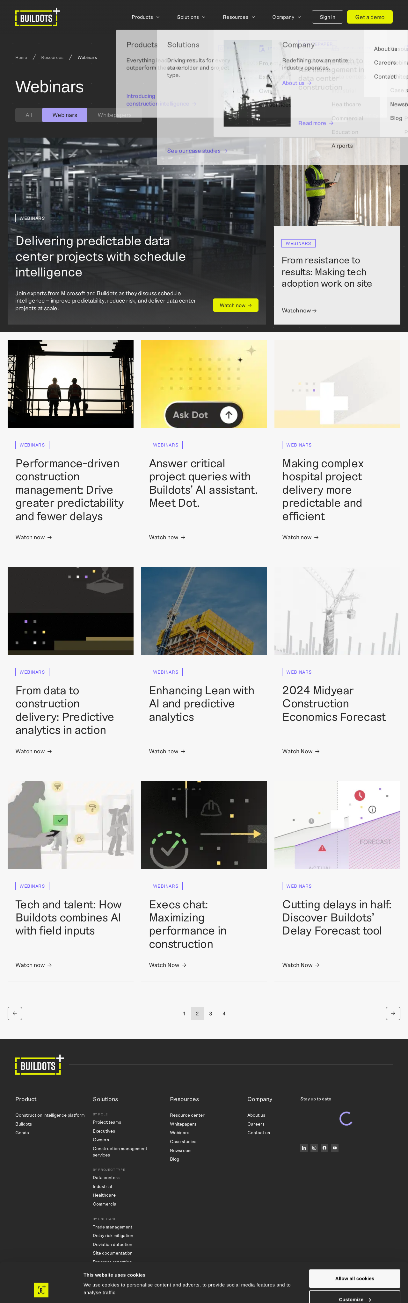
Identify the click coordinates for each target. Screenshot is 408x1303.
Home (21, 57)
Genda (22, 1132)
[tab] (28, 115)
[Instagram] (314, 1148)
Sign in (327, 17)
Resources (235, 17)
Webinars (179, 1132)
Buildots (23, 1124)
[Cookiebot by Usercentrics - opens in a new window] (41, 1290)
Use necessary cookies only (355, 1286)
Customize (355, 1265)
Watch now (232, 305)
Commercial (105, 1203)
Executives (104, 1131)
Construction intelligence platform (50, 1115)
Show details (98, 1275)
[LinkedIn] (304, 1148)
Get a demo (370, 16)
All (29, 114)
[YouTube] (335, 1148)
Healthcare (104, 1195)
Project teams (107, 1122)
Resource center (187, 1115)
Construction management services (120, 1151)
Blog (174, 1159)
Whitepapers (115, 114)
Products (142, 17)
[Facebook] (324, 1148)
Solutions (188, 17)
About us (256, 1115)
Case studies (183, 1141)
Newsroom (181, 1150)
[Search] (339, 115)
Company (283, 17)
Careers (256, 1124)
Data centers (106, 1177)
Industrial (102, 1186)
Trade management (112, 1226)
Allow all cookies (355, 1244)
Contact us (258, 1132)
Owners (101, 1139)
